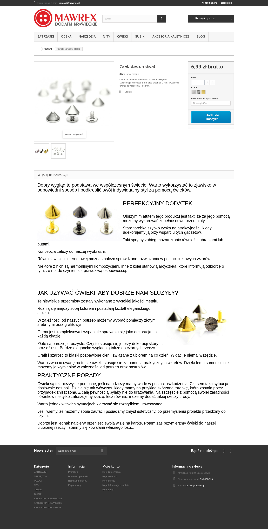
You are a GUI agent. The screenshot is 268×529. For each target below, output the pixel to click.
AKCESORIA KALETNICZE (171, 36)
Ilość (193, 77)
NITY (106, 36)
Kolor (194, 87)
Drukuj (128, 91)
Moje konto (111, 466)
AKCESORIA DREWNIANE (48, 507)
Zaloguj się (226, 3)
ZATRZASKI (45, 36)
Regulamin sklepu (77, 480)
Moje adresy (108, 480)
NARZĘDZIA (87, 36)
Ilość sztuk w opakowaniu (205, 98)
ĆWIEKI (122, 36)
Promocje (73, 472)
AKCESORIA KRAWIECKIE (48, 503)
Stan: (122, 74)
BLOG (201, 36)
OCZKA (66, 36)
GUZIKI (140, 36)
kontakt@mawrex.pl (195, 485)
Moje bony (107, 489)
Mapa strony (74, 485)
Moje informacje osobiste (115, 485)
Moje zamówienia (111, 472)
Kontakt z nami (209, 3)
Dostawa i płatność (78, 476)
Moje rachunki (109, 476)
